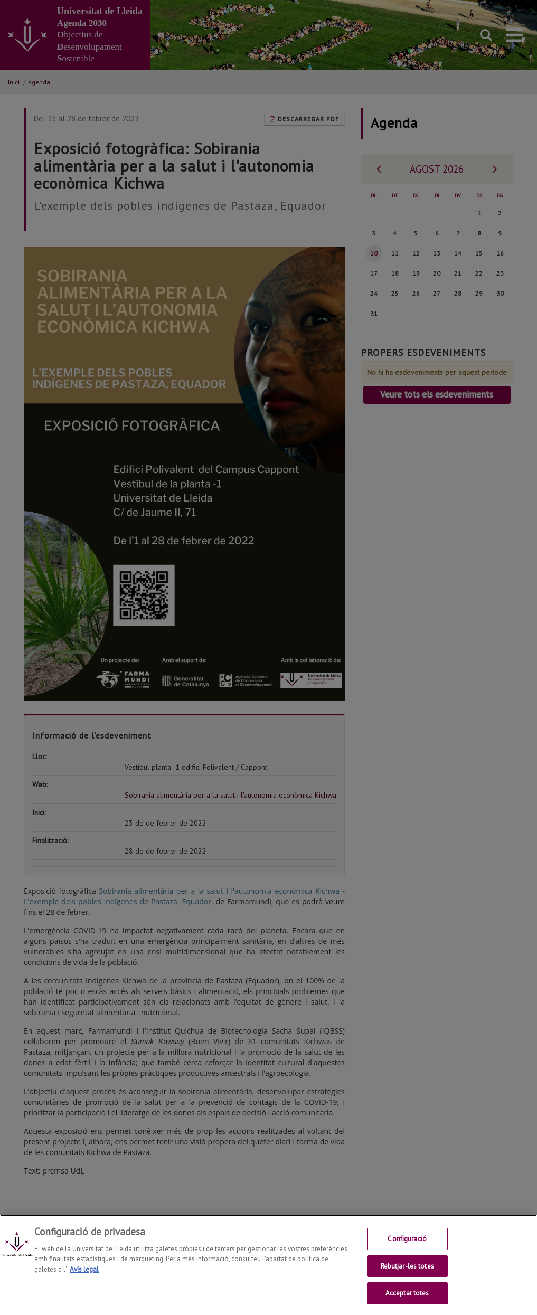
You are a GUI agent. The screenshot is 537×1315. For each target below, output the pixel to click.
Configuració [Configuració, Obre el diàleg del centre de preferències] (407, 1249)
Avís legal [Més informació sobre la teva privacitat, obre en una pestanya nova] (84, 1279)
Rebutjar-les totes (407, 1276)
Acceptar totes (407, 1303)
